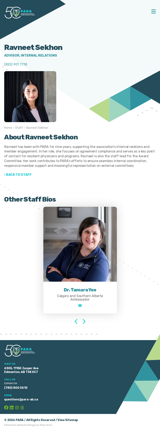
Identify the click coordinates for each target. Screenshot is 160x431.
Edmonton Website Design (20, 425)
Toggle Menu (153, 11)
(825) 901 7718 (15, 64)
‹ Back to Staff (18, 175)
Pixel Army (46, 425)
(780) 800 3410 (16, 388)
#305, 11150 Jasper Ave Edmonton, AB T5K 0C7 (21, 370)
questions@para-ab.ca (21, 399)
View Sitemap (68, 420)
